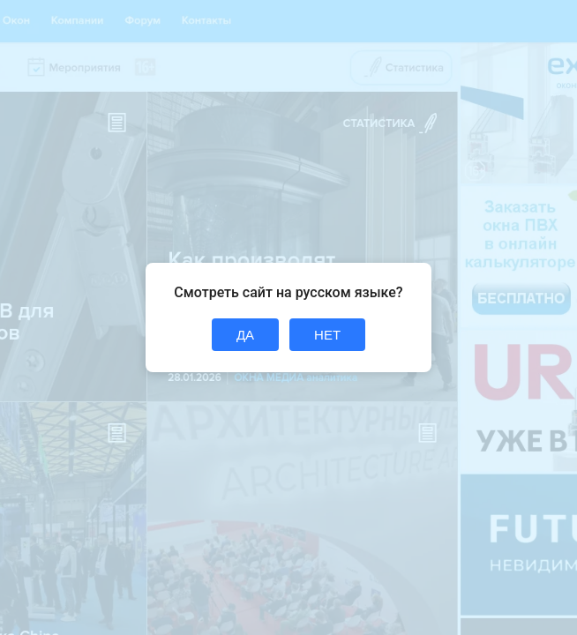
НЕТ (327, 334)
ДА (245, 334)
